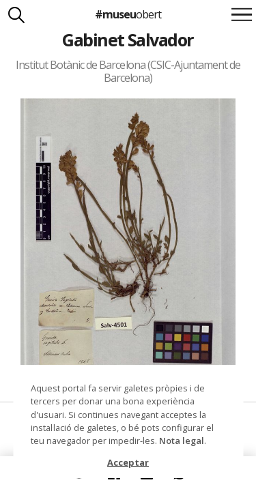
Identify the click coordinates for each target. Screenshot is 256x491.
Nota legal (181, 440)
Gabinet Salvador (128, 39)
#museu (128, 14)
